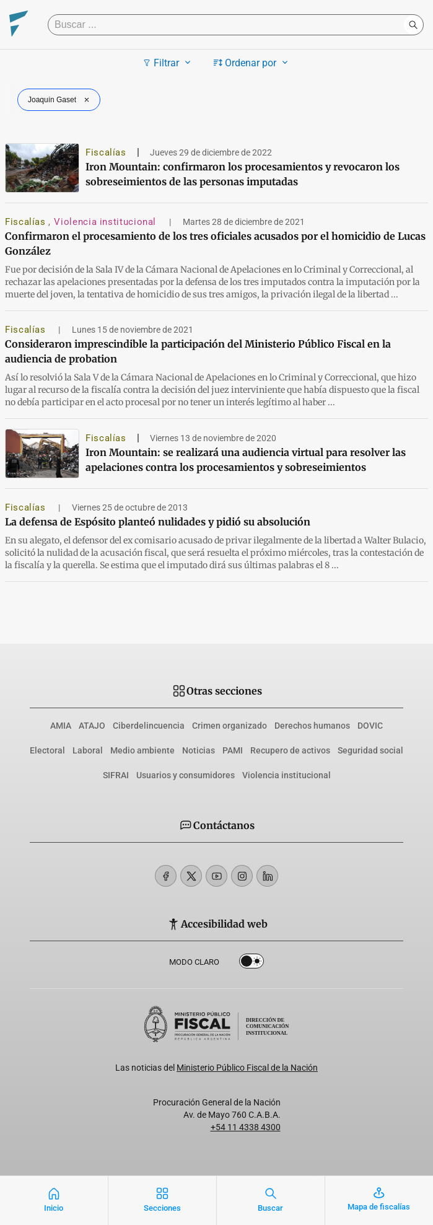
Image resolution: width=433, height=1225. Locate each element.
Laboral (87, 750)
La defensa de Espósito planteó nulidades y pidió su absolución (157, 522)
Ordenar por (252, 62)
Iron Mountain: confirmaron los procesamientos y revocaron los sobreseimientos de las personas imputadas (242, 174)
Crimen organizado (229, 726)
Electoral (47, 750)
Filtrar (168, 62)
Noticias (198, 750)
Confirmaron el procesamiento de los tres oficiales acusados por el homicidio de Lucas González (215, 243)
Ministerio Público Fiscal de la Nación (247, 1068)
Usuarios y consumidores (185, 775)
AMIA (60, 726)
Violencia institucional (106, 221)
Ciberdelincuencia (149, 726)
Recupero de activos (290, 750)
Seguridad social (370, 750)
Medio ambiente (142, 750)
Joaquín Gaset (60, 99)
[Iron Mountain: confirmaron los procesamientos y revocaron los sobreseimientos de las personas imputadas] (42, 168)
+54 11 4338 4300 (246, 1127)
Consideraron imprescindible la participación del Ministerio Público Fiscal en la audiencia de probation (198, 351)
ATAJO (92, 726)
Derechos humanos (312, 726)
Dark (251, 963)
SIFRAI (116, 775)
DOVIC (370, 726)
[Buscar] (229, 25)
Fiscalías (105, 152)
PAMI (232, 750)
